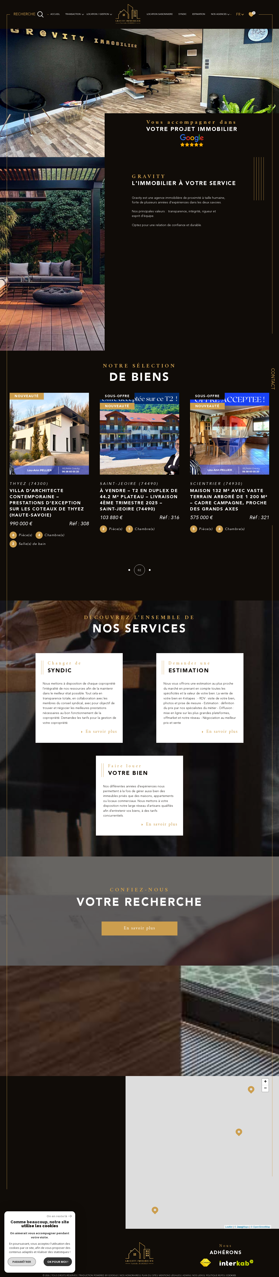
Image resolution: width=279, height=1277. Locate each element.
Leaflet (229, 1199)
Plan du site (149, 1248)
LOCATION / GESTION (98, 14)
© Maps (242, 1199)
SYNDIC (183, 14)
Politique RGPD (215, 1248)
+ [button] (265, 1054)
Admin (186, 1248)
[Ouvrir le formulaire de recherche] (29, 14)
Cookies (231, 1248)
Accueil (55, 14)
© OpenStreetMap (260, 1199)
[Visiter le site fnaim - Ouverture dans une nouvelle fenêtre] (205, 1235)
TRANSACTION (73, 14)
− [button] (265, 1061)
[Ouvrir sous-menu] (83, 14)
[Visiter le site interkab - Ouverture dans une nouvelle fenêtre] (236, 1236)
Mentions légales (169, 1248)
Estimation (198, 14)
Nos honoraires (130, 1248)
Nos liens (198, 1248)
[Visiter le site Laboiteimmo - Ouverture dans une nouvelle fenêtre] (139, 1264)
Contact (272, 379)
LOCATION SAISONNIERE (160, 14)
